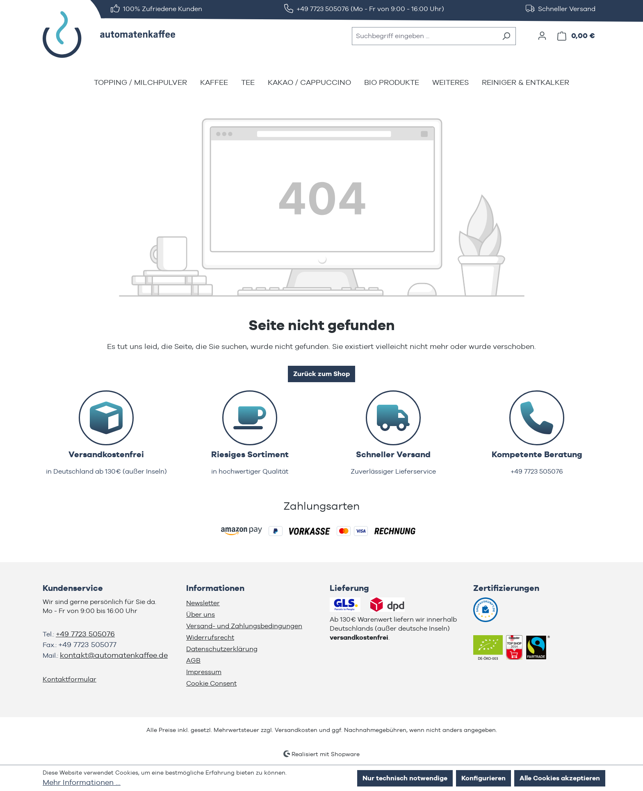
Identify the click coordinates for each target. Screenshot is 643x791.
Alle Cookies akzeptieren (560, 778)
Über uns (200, 614)
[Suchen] (506, 36)
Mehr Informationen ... (82, 782)
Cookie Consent (211, 683)
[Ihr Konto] (542, 35)
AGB (193, 660)
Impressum (203, 672)
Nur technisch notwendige (405, 778)
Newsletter (203, 603)
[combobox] (424, 36)
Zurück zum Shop (321, 374)
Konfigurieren (483, 778)
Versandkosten (296, 730)
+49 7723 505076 (85, 633)
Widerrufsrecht (210, 637)
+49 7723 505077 (87, 644)
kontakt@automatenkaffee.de (114, 655)
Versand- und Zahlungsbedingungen (244, 626)
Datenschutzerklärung (222, 649)
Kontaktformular (69, 679)
